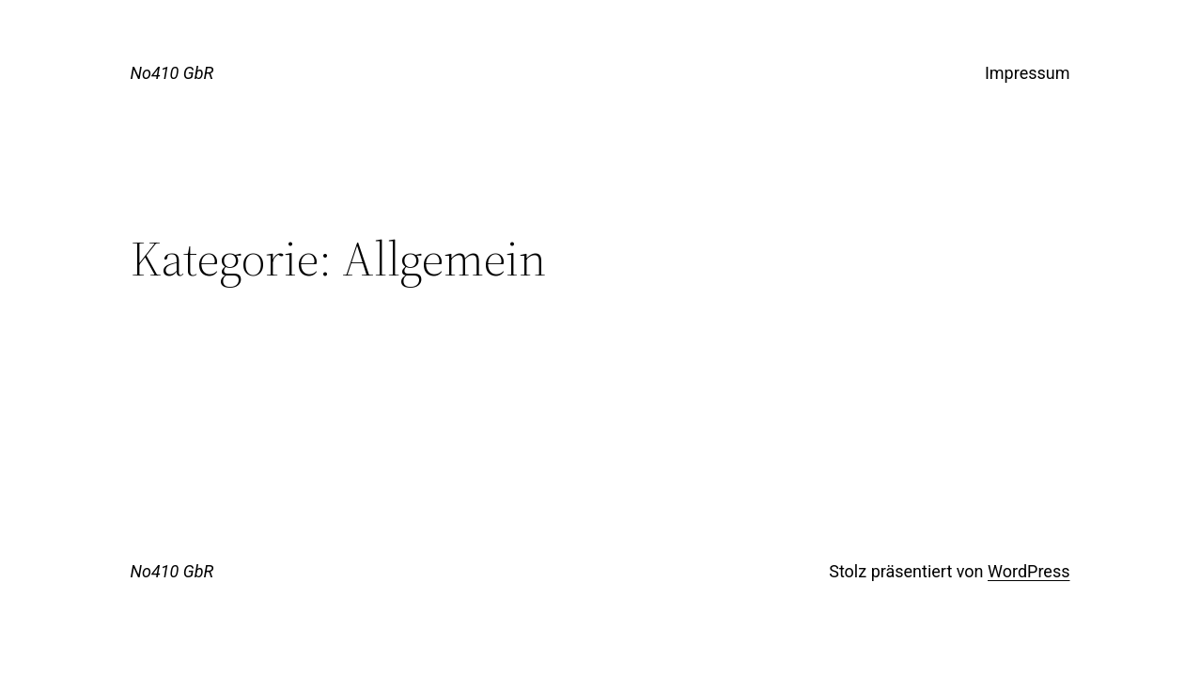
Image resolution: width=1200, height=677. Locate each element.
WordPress (1028, 571)
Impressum (1027, 73)
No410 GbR (172, 73)
